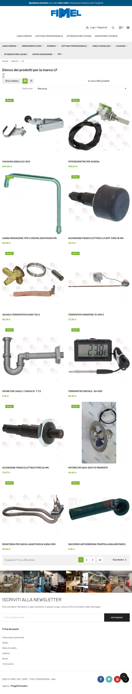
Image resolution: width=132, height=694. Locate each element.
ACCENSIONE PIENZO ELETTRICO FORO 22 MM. (25, 467)
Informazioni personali (13, 637)
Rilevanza (82, 88)
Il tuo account (10, 629)
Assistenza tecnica (106, 36)
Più (59, 54)
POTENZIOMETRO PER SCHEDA (83, 161)
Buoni (5, 658)
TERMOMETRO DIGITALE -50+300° (85, 391)
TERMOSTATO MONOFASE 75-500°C (86, 314)
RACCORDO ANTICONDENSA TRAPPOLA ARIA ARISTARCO (97, 544)
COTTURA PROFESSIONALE (49, 36)
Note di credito (9, 648)
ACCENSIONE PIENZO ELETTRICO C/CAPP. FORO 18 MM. (96, 238)
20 (100, 560)
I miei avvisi (8, 664)
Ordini (5, 643)
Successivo (120, 560)
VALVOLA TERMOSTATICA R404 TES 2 (21, 314)
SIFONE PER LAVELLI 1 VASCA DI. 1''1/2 (21, 391)
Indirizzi (6, 653)
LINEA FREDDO (24, 36)
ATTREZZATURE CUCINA (79, 36)
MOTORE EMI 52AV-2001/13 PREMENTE (88, 467)
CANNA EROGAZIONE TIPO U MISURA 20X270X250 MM (29, 238)
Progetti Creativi (19, 686)
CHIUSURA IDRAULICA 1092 (16, 161)
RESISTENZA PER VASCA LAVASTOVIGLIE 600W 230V (29, 544)
